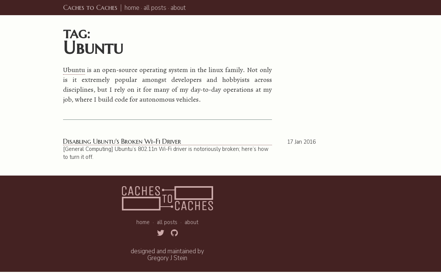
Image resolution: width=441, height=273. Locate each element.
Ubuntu (74, 69)
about (178, 7)
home (132, 7)
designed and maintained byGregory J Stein (167, 254)
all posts (155, 7)
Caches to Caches (90, 7)
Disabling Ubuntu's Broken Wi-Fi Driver (122, 141)
